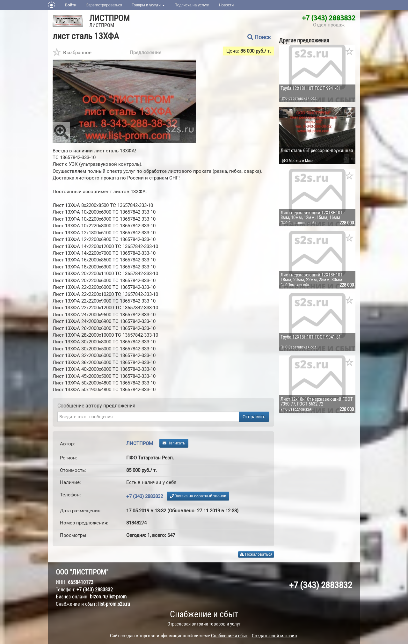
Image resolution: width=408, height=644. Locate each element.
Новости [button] (226, 5)
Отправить (254, 416)
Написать (174, 443)
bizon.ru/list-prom (108, 597)
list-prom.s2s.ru (114, 604)
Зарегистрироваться (104, 5)
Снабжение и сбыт (204, 614)
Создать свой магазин (274, 636)
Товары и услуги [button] (148, 5)
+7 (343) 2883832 (328, 17)
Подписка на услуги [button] (191, 5)
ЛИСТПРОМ (109, 18)
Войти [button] (70, 5)
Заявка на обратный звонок (198, 496)
